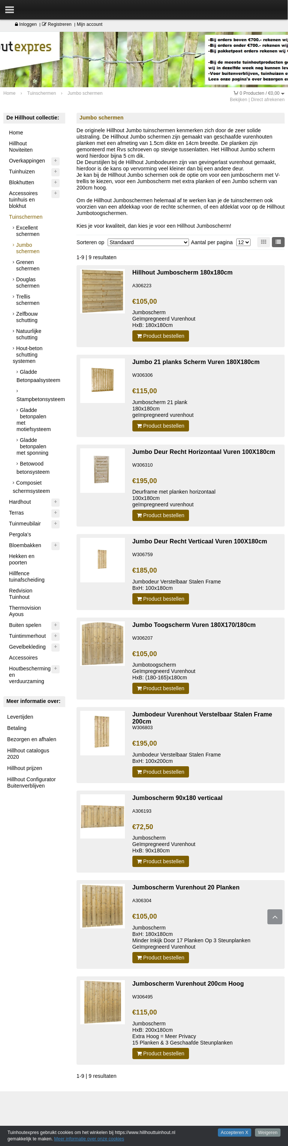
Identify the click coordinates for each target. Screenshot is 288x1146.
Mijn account (90, 24)
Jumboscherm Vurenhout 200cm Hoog (188, 983)
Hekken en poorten (21, 559)
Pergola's (20, 534)
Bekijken (238, 99)
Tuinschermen (25, 217)
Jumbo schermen (27, 248)
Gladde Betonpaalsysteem (38, 376)
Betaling (16, 728)
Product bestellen (160, 336)
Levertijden (20, 717)
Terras (16, 513)
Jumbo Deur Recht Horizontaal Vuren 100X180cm (203, 451)
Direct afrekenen (268, 99)
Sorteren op (90, 242)
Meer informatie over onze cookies (89, 1139)
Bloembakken (25, 545)
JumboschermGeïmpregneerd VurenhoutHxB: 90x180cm (163, 844)
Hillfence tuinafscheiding (27, 576)
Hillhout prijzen (24, 768)
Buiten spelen (25, 625)
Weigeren (268, 1132)
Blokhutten (21, 182)
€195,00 (144, 481)
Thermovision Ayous (25, 611)
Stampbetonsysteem (39, 399)
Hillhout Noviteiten (21, 146)
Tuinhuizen (22, 172)
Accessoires (23, 658)
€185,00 (144, 570)
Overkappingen (27, 161)
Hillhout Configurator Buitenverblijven (31, 782)
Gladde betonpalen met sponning (32, 446)
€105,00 (144, 301)
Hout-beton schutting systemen (27, 354)
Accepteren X (234, 1132)
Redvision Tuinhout (20, 594)
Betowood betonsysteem (33, 468)
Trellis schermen (27, 300)
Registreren (57, 24)
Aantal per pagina (211, 242)
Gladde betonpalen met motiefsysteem (33, 419)
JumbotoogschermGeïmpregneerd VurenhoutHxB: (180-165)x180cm (163, 671)
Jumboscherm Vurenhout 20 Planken (186, 887)
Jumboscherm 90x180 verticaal (177, 797)
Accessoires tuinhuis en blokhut (23, 199)
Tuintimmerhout (27, 636)
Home (16, 133)
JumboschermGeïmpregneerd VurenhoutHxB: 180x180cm (163, 318)
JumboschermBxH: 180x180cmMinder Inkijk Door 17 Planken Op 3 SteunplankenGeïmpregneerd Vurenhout (191, 937)
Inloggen (26, 24)
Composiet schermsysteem (31, 487)
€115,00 (144, 391)
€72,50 (142, 827)
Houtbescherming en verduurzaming (30, 675)
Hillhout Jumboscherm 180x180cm (182, 272)
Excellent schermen (27, 231)
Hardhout (20, 502)
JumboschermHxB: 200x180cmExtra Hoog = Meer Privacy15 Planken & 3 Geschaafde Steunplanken (182, 1033)
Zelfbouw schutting (27, 317)
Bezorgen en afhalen (31, 739)
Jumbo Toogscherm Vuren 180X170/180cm (194, 624)
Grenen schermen (27, 265)
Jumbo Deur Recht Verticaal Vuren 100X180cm (199, 541)
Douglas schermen (27, 282)
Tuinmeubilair (25, 524)
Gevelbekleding (27, 647)
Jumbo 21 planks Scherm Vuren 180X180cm (196, 361)
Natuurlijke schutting (28, 334)
